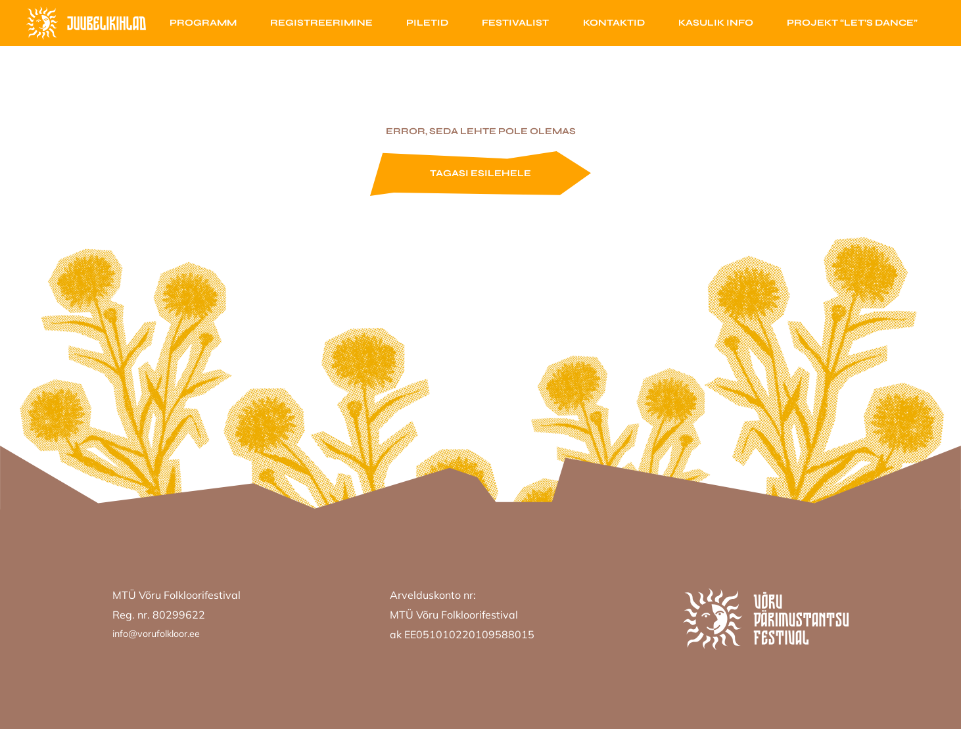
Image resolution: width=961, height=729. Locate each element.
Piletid (427, 22)
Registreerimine (321, 22)
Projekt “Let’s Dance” (852, 22)
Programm (203, 22)
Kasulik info (715, 22)
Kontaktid (614, 22)
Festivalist (515, 22)
